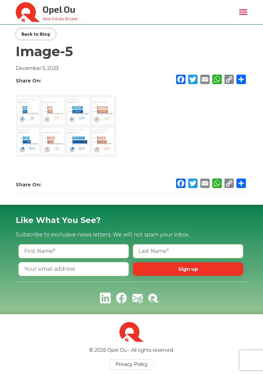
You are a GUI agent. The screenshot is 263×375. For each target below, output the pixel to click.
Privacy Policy (131, 364)
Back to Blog (35, 34)
